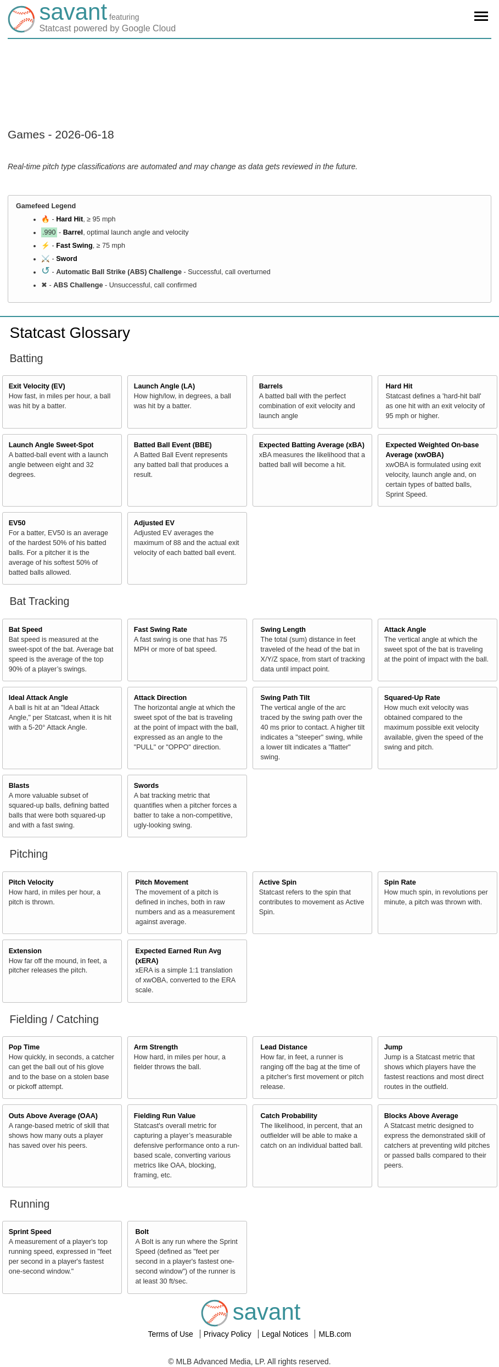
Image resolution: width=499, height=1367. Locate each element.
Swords (146, 786)
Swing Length (283, 630)
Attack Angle (405, 630)
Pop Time (24, 1047)
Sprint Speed (30, 1232)
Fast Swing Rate (160, 630)
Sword (66, 259)
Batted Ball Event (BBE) (173, 445)
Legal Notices (286, 1334)
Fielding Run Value (165, 1116)
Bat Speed (26, 630)
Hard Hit (69, 219)
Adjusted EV (154, 523)
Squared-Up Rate (412, 698)
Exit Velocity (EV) (37, 386)
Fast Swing (74, 245)
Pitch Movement (162, 882)
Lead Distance (284, 1047)
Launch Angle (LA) (164, 386)
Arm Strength (156, 1047)
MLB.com (334, 1334)
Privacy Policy (229, 1334)
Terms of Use (171, 1334)
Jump (393, 1047)
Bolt (142, 1232)
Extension (25, 951)
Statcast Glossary (70, 332)
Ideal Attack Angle (38, 698)
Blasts (19, 786)
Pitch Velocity (31, 882)
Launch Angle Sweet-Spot (51, 445)
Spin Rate (400, 882)
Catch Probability (289, 1116)
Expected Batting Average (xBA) (312, 445)
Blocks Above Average (421, 1116)
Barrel (73, 232)
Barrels (271, 386)
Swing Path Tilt (285, 698)
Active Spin (278, 882)
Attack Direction (160, 698)
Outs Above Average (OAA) (53, 1116)
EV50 (17, 523)
